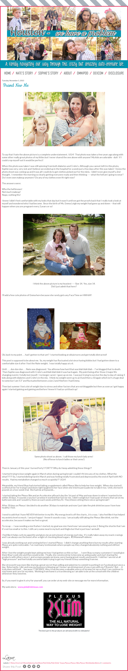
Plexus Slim (74, 663)
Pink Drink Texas (57, 663)
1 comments (106, 663)
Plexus (67, 663)
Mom (40, 663)
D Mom (24, 663)
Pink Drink (46, 663)
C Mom (12, 663)
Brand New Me (16, 85)
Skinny (97, 663)
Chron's (18, 663)
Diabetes (31, 663)
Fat (36, 663)
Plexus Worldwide (87, 663)
